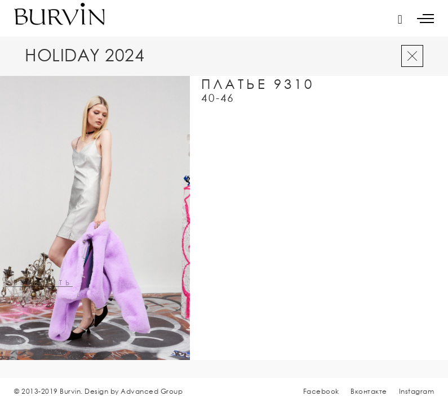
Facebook (321, 391)
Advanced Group (152, 391)
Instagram (416, 391)
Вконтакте (369, 391)
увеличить (39, 283)
